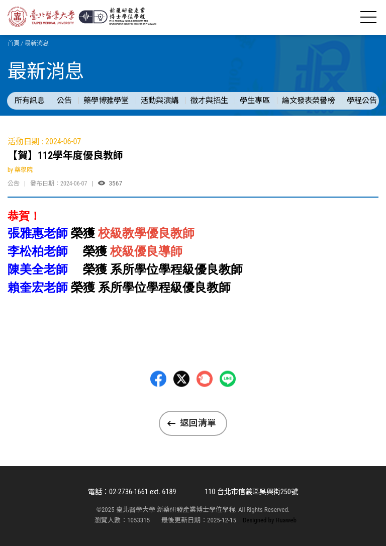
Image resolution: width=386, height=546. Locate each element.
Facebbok (158, 403)
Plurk (205, 403)
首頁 (14, 43)
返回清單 (198, 423)
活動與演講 (159, 100)
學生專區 (255, 100)
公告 (64, 100)
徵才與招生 (209, 100)
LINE (228, 403)
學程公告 (362, 100)
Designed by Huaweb (270, 520)
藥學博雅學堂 (106, 100)
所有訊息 (30, 100)
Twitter (181, 403)
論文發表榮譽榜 (308, 100)
